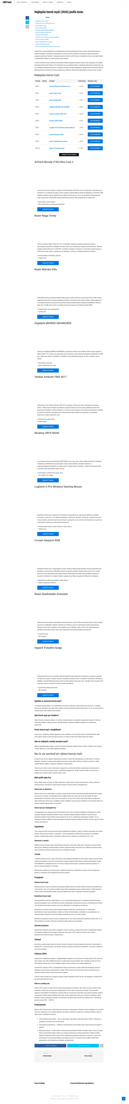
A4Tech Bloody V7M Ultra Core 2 (45, 23)
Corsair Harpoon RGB (41, 39)
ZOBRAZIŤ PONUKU (48, 209)
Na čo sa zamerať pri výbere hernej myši (47, 46)
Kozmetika (60, 2)
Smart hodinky (39, 1083)
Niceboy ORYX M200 (41, 35)
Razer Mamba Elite (41, 28)
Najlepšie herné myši (41, 21)
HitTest (7, 2)
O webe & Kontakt (55, 1096)
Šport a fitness (48, 2)
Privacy (64, 1096)
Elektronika (35, 2)
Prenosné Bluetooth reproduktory (81, 1083)
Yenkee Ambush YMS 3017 (43, 32)
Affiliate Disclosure (73, 1096)
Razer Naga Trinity (40, 25)
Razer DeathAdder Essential (43, 42)
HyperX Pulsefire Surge (42, 44)
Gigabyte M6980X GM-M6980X (44, 30)
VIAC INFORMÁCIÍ (95, 86)
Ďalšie (69, 2)
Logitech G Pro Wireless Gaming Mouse (47, 37)
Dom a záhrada (22, 2)
